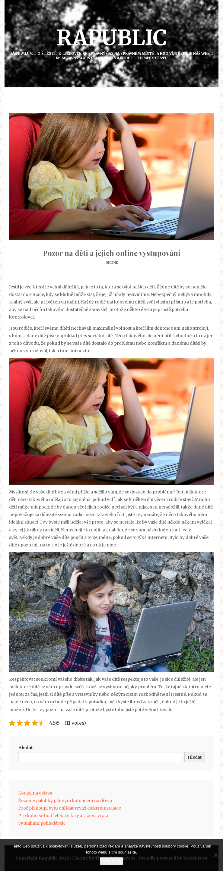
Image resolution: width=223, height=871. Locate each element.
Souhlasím (111, 861)
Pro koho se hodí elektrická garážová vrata (63, 815)
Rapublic (111, 42)
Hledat (25, 747)
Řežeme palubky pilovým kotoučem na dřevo (65, 800)
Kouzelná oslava (35, 793)
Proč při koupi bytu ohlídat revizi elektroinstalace (69, 808)
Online (112, 263)
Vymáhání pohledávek (41, 823)
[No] (215, 855)
